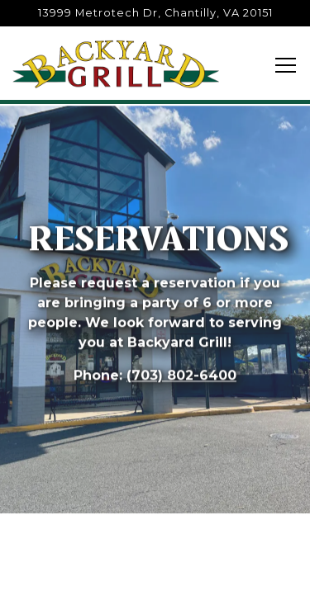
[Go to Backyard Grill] (155, 13)
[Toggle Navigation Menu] (285, 65)
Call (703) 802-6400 (155, 530)
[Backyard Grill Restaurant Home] (115, 63)
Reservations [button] (155, 576)
